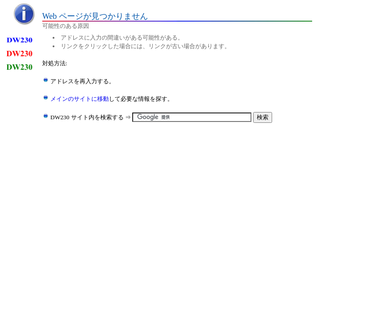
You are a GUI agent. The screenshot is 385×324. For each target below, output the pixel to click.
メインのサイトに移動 (79, 98)
